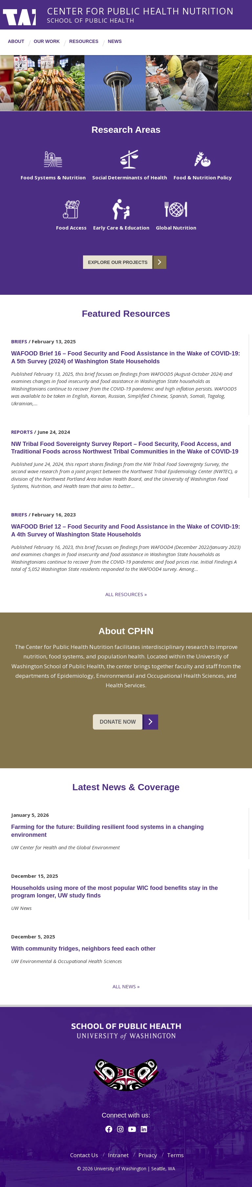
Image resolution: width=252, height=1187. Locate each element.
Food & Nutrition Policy (203, 177)
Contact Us (84, 1155)
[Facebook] (109, 1129)
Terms (175, 1155)
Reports (22, 432)
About (16, 41)
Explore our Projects (117, 262)
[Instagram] (120, 1129)
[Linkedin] (144, 1129)
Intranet (118, 1155)
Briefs (19, 341)
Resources (83, 41)
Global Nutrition (176, 227)
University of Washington (29, 15)
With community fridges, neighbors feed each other (83, 948)
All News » (126, 986)
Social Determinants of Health (129, 177)
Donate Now (118, 722)
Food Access (71, 227)
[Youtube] (132, 1129)
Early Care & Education (121, 227)
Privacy (147, 1155)
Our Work (47, 41)
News (115, 41)
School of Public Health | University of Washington (126, 1031)
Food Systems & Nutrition (53, 177)
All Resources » (126, 594)
